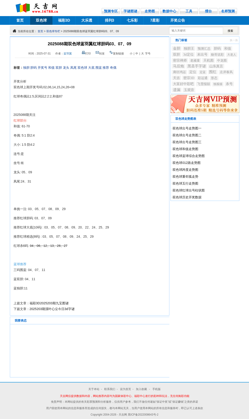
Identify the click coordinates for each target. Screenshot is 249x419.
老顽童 (195, 60)
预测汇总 (204, 48)
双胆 (59, 67)
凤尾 (73, 67)
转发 (100, 53)
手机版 (156, 389)
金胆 (176, 48)
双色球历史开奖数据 (187, 197)
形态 (214, 78)
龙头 (66, 67)
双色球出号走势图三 (187, 142)
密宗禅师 (180, 60)
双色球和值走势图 (185, 149)
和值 (51, 67)
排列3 (109, 20)
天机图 (208, 60)
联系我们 (109, 389)
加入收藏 (142, 389)
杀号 (229, 84)
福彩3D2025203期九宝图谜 (49, 303)
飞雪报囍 (203, 84)
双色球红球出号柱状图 (189, 190)
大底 (91, 67)
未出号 (202, 54)
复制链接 (116, 53)
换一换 (234, 40)
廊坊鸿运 (179, 72)
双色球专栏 (53, 31)
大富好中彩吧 (183, 84)
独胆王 (189, 48)
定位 (192, 72)
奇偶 (113, 67)
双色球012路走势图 (186, 163)
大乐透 (86, 20)
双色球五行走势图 (185, 183)
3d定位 (188, 54)
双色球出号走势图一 (187, 128)
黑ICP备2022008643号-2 (143, 414)
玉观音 (189, 90)
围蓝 (98, 67)
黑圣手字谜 (196, 66)
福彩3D (64, 20)
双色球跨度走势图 (185, 169)
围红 (212, 72)
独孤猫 (217, 84)
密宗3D (188, 78)
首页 (20, 20)
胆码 (33, 67)
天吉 (176, 78)
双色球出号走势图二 (187, 135)
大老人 (231, 54)
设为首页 (125, 389)
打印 (86, 53)
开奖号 (42, 67)
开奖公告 (177, 20)
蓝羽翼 (68, 53)
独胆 (26, 67)
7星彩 (155, 20)
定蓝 (203, 72)
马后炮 (178, 66)
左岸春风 (226, 72)
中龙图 (222, 60)
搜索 (230, 30)
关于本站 (93, 389)
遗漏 (176, 90)
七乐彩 (132, 20)
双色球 (41, 20)
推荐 (106, 67)
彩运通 (202, 78)
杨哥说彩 (217, 54)
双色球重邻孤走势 (185, 176)
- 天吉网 (122, 414)
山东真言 (216, 66)
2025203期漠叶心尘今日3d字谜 (52, 309)
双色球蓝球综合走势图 (189, 156)
